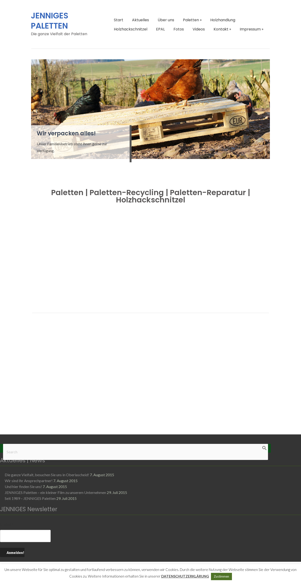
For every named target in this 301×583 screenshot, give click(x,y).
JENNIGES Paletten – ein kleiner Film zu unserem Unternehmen (55, 492)
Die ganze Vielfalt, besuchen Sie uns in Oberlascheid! (47, 474)
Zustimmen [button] (221, 576)
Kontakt (222, 29)
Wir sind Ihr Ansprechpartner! (29, 480)
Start (118, 20)
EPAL (160, 29)
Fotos (178, 29)
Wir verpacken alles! (66, 133)
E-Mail (6, 524)
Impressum (251, 29)
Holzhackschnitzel (130, 29)
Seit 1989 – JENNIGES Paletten (30, 498)
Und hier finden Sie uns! (23, 486)
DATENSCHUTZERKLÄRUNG (185, 576)
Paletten (192, 20)
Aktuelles (140, 20)
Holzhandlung (222, 20)
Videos (199, 29)
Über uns (166, 20)
